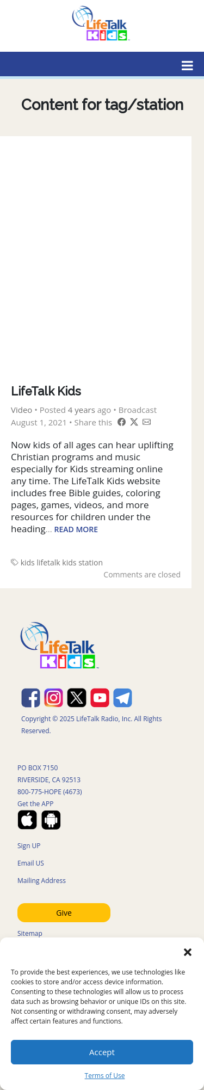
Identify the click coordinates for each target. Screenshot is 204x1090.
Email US (30, 863)
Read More (76, 529)
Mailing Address (41, 880)
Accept (102, 1051)
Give (64, 913)
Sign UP (29, 845)
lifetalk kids (56, 562)
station (90, 562)
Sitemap (29, 933)
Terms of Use (105, 1075)
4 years (81, 409)
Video (21, 409)
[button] (187, 951)
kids (28, 562)
